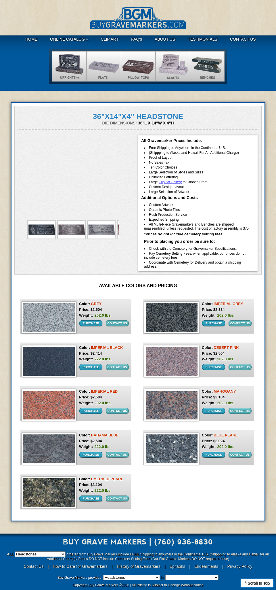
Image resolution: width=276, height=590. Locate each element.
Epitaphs (177, 566)
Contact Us (33, 566)
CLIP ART (110, 39)
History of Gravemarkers (138, 566)
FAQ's (136, 39)
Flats (104, 66)
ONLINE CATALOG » (69, 39)
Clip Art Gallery (170, 182)
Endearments (206, 566)
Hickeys (138, 66)
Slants (173, 66)
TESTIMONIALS (202, 39)
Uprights (69, 66)
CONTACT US (243, 39)
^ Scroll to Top (256, 583)
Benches (207, 66)
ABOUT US (165, 39)
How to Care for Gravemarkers (81, 566)
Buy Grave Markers (138, 18)
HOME (31, 39)
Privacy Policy (239, 566)
